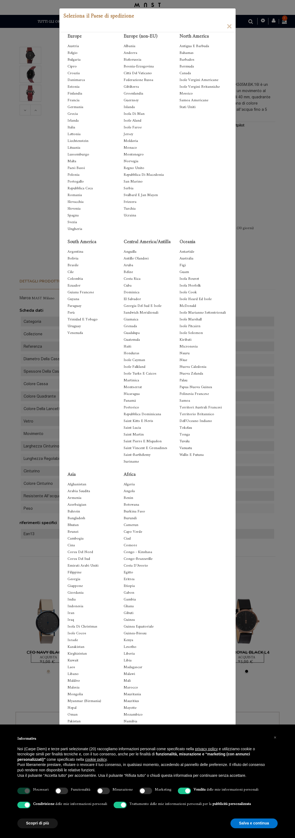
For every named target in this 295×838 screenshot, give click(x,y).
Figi (182, 265)
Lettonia (74, 134)
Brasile (73, 265)
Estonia (73, 86)
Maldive (74, 680)
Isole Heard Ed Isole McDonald (195, 302)
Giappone (75, 586)
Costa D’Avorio (136, 565)
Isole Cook (188, 292)
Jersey (128, 134)
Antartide (186, 251)
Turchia (130, 208)
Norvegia (131, 161)
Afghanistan (77, 484)
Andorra (130, 53)
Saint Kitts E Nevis (138, 421)
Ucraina (130, 215)
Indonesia (75, 606)
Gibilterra (131, 86)
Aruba (128, 265)
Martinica (131, 380)
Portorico (131, 407)
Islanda (129, 107)
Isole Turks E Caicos (140, 373)
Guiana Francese (81, 292)
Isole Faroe (133, 127)
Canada (185, 73)
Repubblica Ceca (80, 188)
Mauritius (131, 701)
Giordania (76, 592)
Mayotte (130, 707)
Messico (186, 93)
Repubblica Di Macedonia (144, 174)
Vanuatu (185, 448)
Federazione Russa (138, 80)
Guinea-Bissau (135, 633)
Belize (128, 272)
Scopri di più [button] (37, 823)
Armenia (74, 498)
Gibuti (128, 613)
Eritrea (129, 579)
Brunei (73, 531)
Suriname (131, 461)
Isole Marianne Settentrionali (202, 312)
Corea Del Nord (80, 552)
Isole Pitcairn (189, 326)
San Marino (133, 181)
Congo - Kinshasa (138, 552)
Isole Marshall (190, 319)
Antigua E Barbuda (194, 46)
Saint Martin (134, 434)
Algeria (129, 484)
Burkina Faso (134, 511)
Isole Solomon (191, 333)
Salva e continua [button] (254, 823)
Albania (129, 46)
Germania (75, 107)
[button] (275, 737)
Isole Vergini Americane (198, 80)
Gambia (130, 599)
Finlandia (75, 93)
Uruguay (74, 326)
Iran (71, 613)
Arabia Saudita (79, 491)
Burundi (130, 518)
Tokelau (185, 427)
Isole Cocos (77, 633)
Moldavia (131, 141)
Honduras (131, 353)
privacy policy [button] (206, 749)
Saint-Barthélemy (137, 455)
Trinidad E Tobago (83, 319)
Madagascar (133, 667)
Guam (184, 272)
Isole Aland (132, 120)
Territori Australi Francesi (200, 407)
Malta (72, 161)
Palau (183, 380)
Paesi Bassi (76, 168)
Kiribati (185, 339)
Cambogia (76, 538)
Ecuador (74, 285)
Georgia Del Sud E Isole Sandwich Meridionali (142, 309)
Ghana (129, 606)
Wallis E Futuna (191, 455)
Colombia (75, 278)
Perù (71, 312)
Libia (128, 660)
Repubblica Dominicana (142, 414)
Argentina (75, 251)
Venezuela (75, 333)
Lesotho (130, 647)
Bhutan (73, 525)
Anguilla (130, 251)
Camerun (131, 525)
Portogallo (76, 181)
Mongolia (75, 694)
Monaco (130, 147)
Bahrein (74, 511)
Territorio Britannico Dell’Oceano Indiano (196, 417)
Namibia (130, 721)
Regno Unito (134, 168)
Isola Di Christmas (82, 626)
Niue (183, 360)
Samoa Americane (193, 100)
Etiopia (129, 586)
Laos (71, 667)
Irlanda (73, 120)
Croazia (74, 73)
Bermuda (186, 66)
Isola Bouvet (189, 278)
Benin (128, 498)
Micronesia (188, 346)
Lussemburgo (78, 154)
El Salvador (132, 299)
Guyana (73, 299)
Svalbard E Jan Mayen (141, 195)
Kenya (128, 640)
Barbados (186, 59)
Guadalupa (132, 333)
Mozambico (133, 714)
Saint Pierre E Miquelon (143, 441)
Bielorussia (132, 59)
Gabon (129, 592)
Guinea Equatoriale (138, 626)
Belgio (73, 53)
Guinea (129, 619)
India (72, 599)
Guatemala (132, 339)
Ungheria (75, 229)
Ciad (127, 538)
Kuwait (73, 660)
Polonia (73, 174)
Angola (129, 491)
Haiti (127, 346)
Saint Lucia (132, 427)
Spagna (73, 215)
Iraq (71, 619)
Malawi (129, 674)
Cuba (128, 285)
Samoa (184, 400)
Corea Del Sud (79, 559)
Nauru (184, 353)
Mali (127, 680)
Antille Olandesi (136, 258)
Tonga (184, 434)
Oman (73, 714)
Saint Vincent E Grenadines (145, 448)
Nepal (72, 707)
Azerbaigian (77, 504)
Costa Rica (132, 278)
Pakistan (74, 721)
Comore (130, 545)
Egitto (128, 572)
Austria (73, 46)
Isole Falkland (134, 366)
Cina (71, 545)
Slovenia (74, 208)
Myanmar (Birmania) (84, 701)
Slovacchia (76, 202)
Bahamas (186, 53)
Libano (73, 674)
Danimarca (76, 80)
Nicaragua (132, 394)
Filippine (74, 572)
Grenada (130, 326)
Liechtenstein (78, 141)
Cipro (72, 66)
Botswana (131, 504)
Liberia (129, 653)
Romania (75, 195)
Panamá (130, 400)
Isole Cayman (134, 360)
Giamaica (131, 319)
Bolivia (73, 258)
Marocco (131, 687)
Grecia (73, 114)
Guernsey (131, 100)
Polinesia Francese (194, 394)
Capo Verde (133, 531)
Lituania (74, 147)
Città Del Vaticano (138, 73)
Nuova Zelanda (191, 373)
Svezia (72, 222)
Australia (186, 258)
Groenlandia (133, 93)
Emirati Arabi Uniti (83, 565)
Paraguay (74, 306)
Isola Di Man (134, 114)
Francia (73, 100)
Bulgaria (74, 59)
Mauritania (132, 694)
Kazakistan (76, 647)
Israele (73, 640)
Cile (70, 272)
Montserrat (133, 387)
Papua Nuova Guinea (195, 387)
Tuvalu (184, 441)
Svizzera (130, 202)
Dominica (131, 292)
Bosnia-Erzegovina (139, 66)
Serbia (128, 188)
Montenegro (134, 154)
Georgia (74, 579)
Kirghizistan (77, 653)
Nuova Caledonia (192, 366)
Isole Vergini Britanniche (199, 86)
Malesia (73, 687)
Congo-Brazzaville (138, 559)
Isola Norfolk (190, 285)
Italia (71, 127)
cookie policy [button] (96, 759)
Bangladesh (76, 518)
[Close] (229, 26)
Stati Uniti (187, 107)
